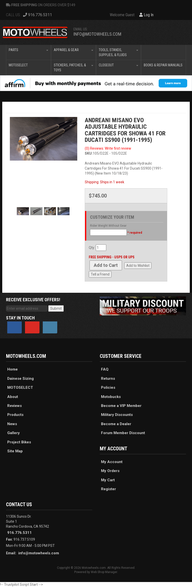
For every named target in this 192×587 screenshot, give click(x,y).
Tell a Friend (100, 274)
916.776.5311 (19, 532)
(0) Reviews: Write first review (108, 148)
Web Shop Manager (104, 572)
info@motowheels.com (97, 34)
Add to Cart (106, 265)
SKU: (89, 153)
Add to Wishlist (138, 266)
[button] (28, 52)
